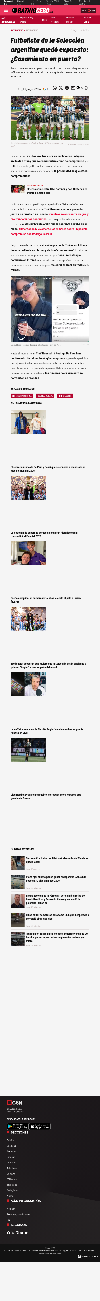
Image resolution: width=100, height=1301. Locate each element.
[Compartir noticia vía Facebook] (67, 88)
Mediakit (11, 1208)
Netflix (45, 19)
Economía (11, 1151)
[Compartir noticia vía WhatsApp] (55, 88)
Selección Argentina (21, 395)
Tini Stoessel (65, 395)
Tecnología (12, 1184)
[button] (86, 88)
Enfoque (11, 1156)
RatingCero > (18, 30)
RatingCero (32, 30)
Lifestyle (11, 1173)
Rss (8, 1219)
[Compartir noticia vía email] (73, 88)
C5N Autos (12, 1179)
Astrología (12, 1167)
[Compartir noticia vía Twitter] (61, 88)
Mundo (10, 1195)
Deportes (11, 1162)
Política (10, 1140)
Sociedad (11, 1145)
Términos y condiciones (18, 1214)
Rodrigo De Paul (45, 395)
